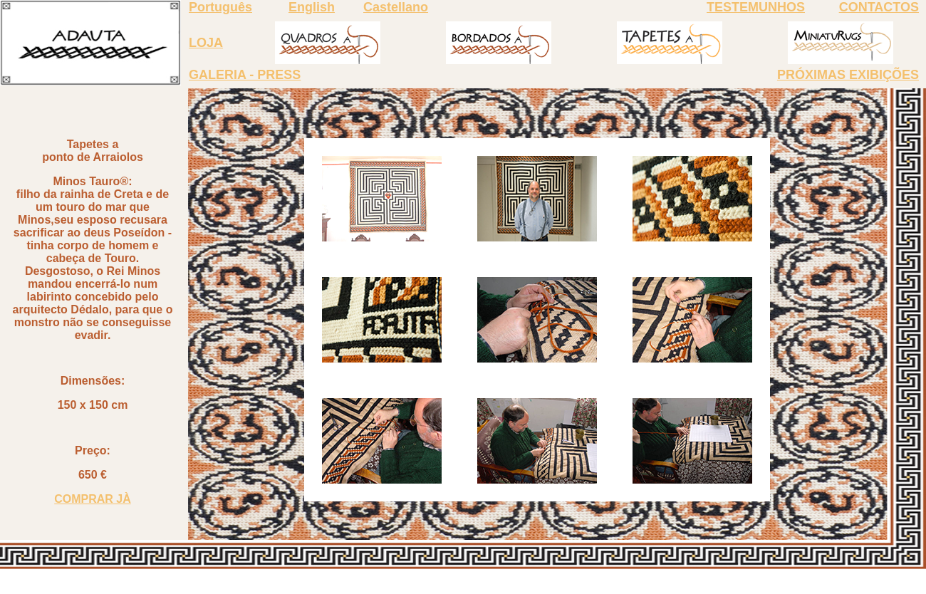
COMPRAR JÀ (92, 499)
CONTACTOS (879, 7)
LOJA (206, 43)
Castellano (395, 7)
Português (220, 7)
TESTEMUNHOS (756, 7)
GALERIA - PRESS (245, 75)
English (311, 7)
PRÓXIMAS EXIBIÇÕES (848, 75)
